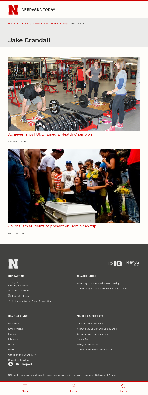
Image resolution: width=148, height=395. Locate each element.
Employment (15, 328)
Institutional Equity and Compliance (96, 328)
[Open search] (74, 388)
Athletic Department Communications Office (101, 288)
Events (12, 333)
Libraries (13, 339)
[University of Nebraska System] (133, 264)
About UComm (20, 290)
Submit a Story (20, 296)
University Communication (34, 24)
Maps (11, 344)
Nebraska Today (38, 10)
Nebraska (13, 24)
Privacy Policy (84, 339)
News (11, 349)
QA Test (111, 374)
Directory (13, 323)
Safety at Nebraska (87, 344)
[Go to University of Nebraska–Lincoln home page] (13, 10)
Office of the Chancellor (22, 354)
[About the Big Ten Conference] (115, 264)
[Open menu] (24, 388)
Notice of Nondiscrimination (92, 333)
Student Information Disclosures (94, 349)
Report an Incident (20, 362)
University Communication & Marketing (97, 283)
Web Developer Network (91, 374)
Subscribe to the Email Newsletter (31, 301)
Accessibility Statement (89, 323)
